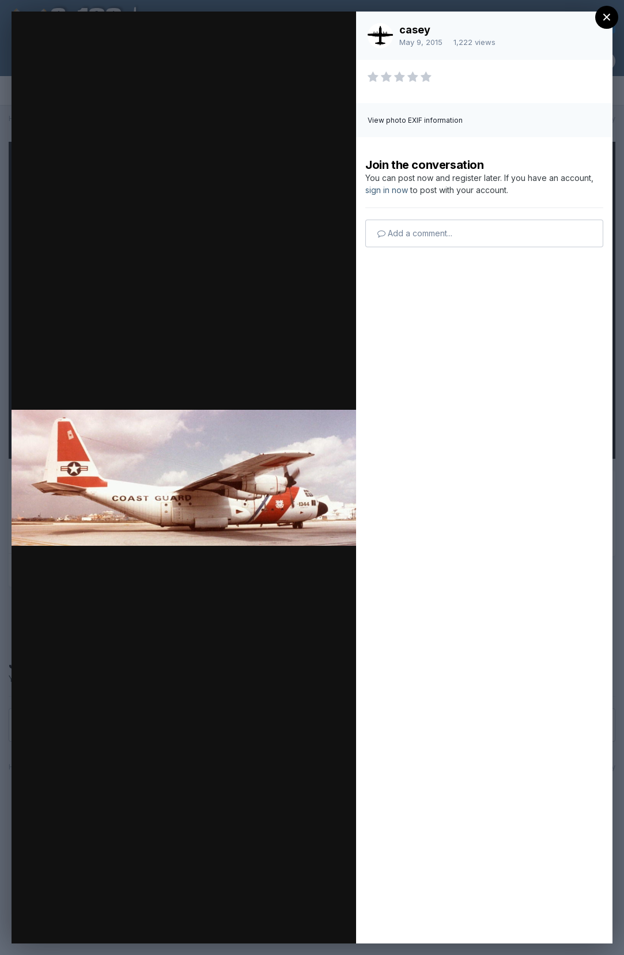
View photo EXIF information (415, 120)
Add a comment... (414, 233)
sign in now (386, 190)
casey (414, 30)
